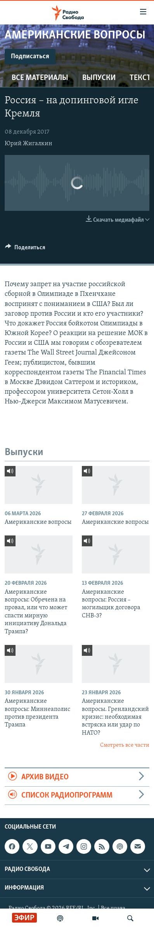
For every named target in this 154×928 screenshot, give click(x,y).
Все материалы (40, 78)
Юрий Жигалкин (28, 144)
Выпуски (99, 78)
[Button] (25, 249)
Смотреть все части (124, 745)
